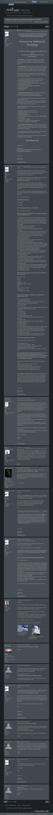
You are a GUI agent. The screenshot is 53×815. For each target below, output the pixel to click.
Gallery (18, 464)
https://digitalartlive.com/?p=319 (24, 151)
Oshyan (8, 645)
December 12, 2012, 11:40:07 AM (23, 490)
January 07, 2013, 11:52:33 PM (23, 645)
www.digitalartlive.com (21, 162)
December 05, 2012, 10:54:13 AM (25, 30)
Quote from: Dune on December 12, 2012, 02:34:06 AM (29, 511)
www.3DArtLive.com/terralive (23, 180)
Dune (7, 447)
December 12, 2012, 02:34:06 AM (23, 447)
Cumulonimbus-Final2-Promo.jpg (36, 636)
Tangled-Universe (8, 399)
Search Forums (44, 1)
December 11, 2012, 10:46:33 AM (23, 166)
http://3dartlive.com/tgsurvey (23, 199)
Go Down (6, 26)
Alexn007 (9, 742)
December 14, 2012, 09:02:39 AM (23, 539)
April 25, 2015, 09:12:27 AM (22, 759)
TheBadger (9, 468)
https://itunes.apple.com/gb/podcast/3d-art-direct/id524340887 (30, 557)
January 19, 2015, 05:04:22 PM (23, 665)
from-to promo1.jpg (21, 632)
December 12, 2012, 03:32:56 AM (23, 468)
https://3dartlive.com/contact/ (32, 692)
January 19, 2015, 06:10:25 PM (23, 685)
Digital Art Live (10, 30)
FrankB (8, 600)
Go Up (5, 801)
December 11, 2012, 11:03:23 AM (23, 398)
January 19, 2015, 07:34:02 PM (23, 721)
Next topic (45, 21)
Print (47, 26)
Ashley (8, 665)
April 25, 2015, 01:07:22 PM (22, 785)
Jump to (32, 811)
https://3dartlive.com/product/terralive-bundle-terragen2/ (29, 675)
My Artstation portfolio (21, 443)
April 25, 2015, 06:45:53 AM (23, 741)
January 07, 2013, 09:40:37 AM (24, 600)
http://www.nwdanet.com (39, 192)
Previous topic (38, 21)
